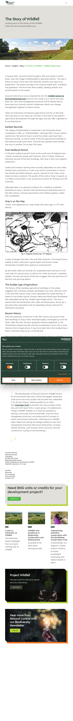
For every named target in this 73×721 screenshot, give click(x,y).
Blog (22, 66)
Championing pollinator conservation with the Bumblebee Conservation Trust (59, 535)
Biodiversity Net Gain (11, 454)
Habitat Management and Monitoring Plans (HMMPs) (19, 462)
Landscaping (8, 456)
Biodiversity (8, 472)
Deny (13, 380)
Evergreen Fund (22, 405)
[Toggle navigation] (66, 3)
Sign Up (15, 630)
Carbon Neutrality (10, 476)
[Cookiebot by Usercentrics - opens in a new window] (62, 339)
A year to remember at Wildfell (11, 533)
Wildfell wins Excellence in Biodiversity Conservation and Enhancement (36, 535)
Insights (15, 66)
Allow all (60, 380)
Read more (16, 587)
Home (7, 66)
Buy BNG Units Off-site (11, 458)
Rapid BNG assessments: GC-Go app (15, 464)
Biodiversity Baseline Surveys (13, 460)
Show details (62, 374)
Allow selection (36, 380)
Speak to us (14, 498)
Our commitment (10, 474)
